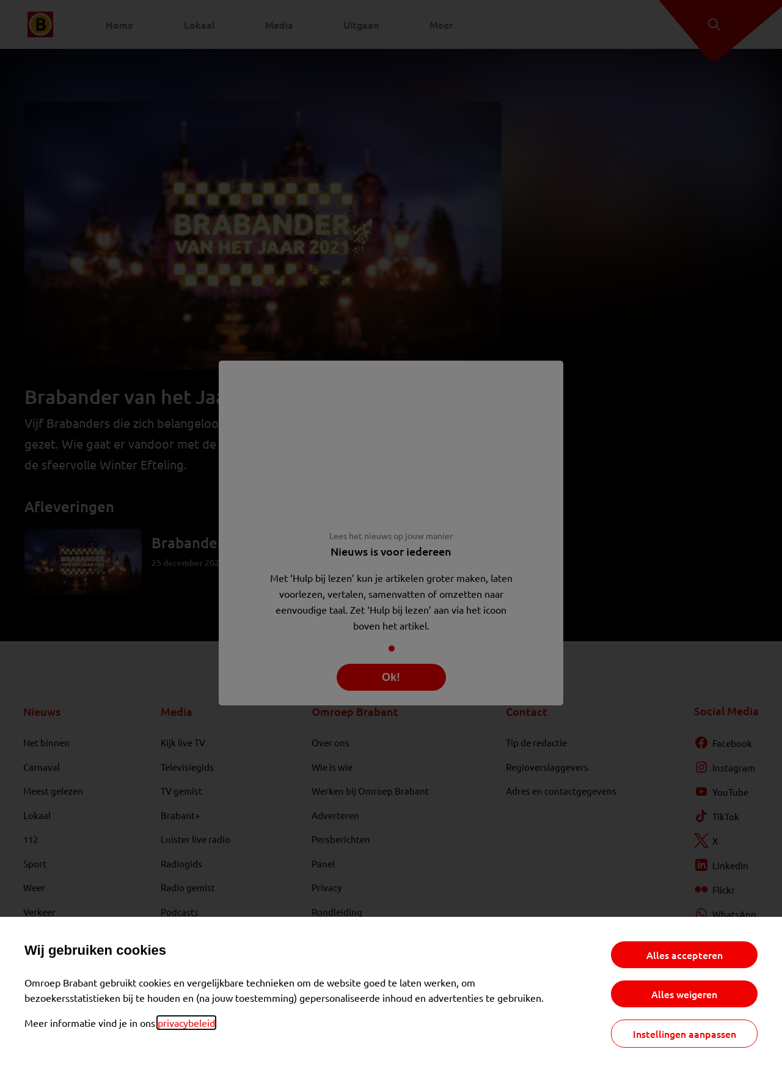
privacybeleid (186, 1022)
